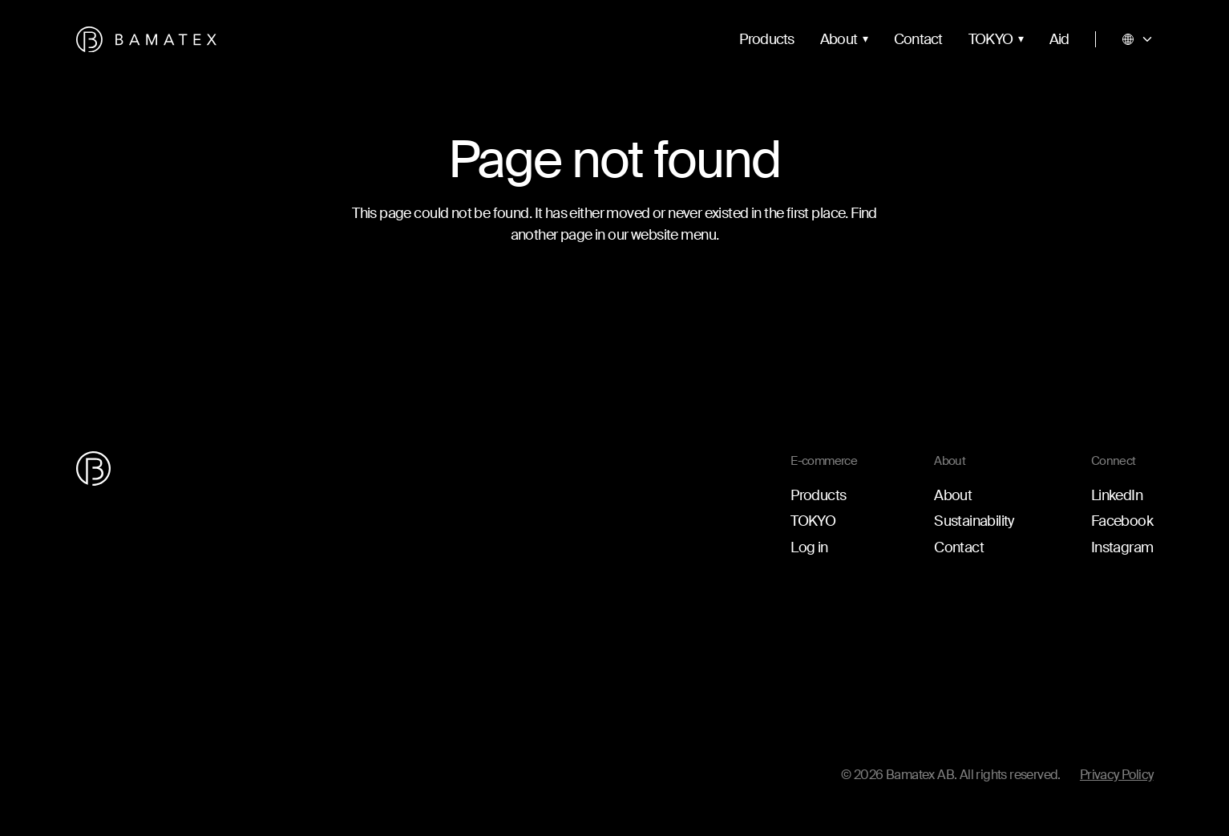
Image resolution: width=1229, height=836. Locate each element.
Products (766, 39)
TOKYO (990, 39)
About (839, 39)
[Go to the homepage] (146, 39)
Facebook (1122, 521)
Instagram (1122, 547)
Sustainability (974, 521)
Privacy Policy (1117, 774)
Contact (918, 39)
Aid (1059, 39)
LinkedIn (1116, 495)
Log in (808, 547)
